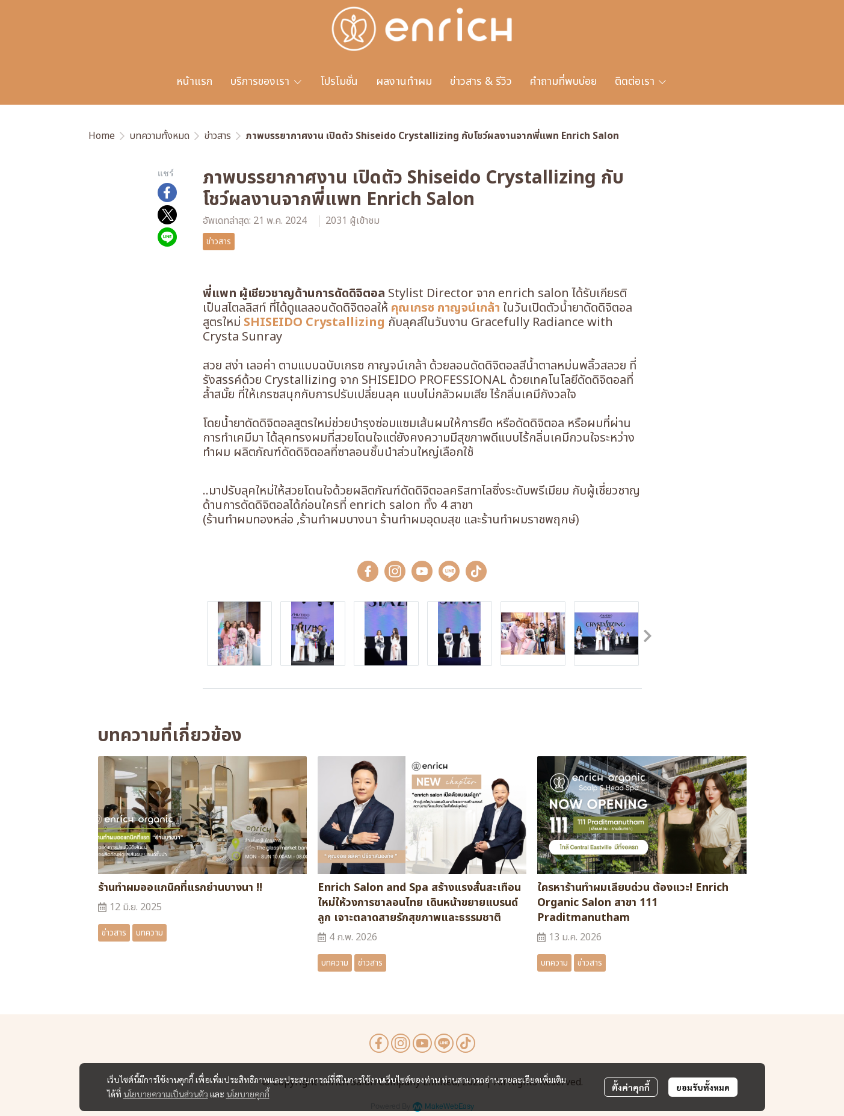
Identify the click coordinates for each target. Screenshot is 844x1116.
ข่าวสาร (217, 136)
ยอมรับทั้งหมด (703, 1087)
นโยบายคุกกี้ (248, 1093)
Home (101, 136)
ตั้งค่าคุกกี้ (631, 1087)
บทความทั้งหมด (159, 136)
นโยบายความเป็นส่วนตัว (165, 1093)
